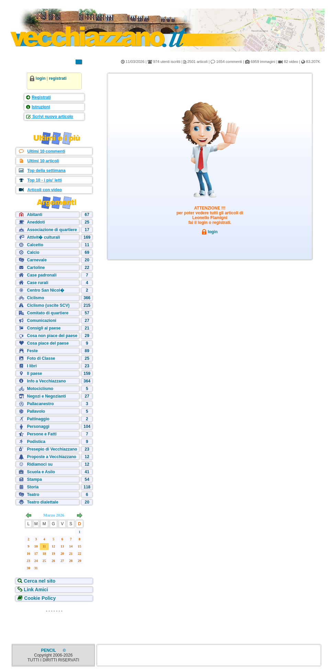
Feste (32, 350)
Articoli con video (44, 189)
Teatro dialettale (42, 502)
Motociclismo (40, 388)
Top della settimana (46, 170)
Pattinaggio (38, 419)
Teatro (33, 494)
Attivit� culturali (43, 237)
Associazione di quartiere (52, 229)
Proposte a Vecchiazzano (51, 456)
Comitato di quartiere (47, 313)
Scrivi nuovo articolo (52, 116)
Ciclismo (35, 297)
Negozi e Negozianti (46, 396)
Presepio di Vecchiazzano (52, 449)
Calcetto (35, 244)
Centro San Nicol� (45, 290)
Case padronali (41, 275)
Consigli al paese (43, 328)
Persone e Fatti (41, 434)
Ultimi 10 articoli (43, 161)
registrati (57, 78)
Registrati (41, 97)
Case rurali (37, 282)
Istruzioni (41, 107)
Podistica (36, 441)
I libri (32, 366)
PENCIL (49, 650)
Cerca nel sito (38, 581)
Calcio (33, 252)
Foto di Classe (41, 358)
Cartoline (36, 267)
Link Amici (35, 589)
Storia (32, 487)
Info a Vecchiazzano (46, 381)
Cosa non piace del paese (52, 335)
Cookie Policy (39, 598)
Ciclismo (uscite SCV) (48, 305)
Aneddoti (36, 222)
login (41, 78)
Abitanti (34, 214)
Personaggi (38, 426)
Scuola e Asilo (41, 471)
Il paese (34, 373)
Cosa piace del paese (47, 343)
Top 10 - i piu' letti (44, 180)
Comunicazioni (41, 320)
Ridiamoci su (40, 464)
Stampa (34, 479)
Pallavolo (36, 411)
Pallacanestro (40, 403)
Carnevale (36, 260)
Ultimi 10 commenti (46, 151)
